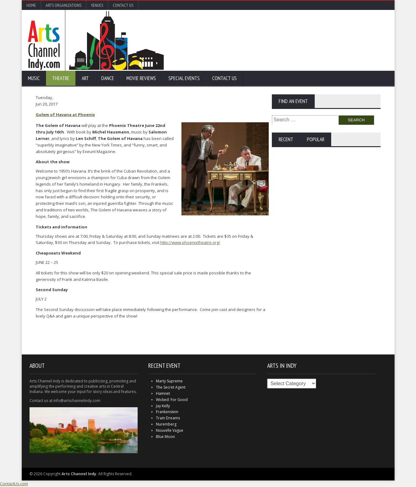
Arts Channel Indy (96, 40)
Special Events (184, 78)
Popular (315, 139)
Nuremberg (166, 424)
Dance (107, 78)
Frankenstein (167, 411)
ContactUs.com (14, 483)
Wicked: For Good (172, 399)
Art (85, 78)
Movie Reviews (141, 78)
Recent (286, 139)
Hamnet (163, 393)
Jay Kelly (163, 405)
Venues (97, 5)
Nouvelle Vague (169, 430)
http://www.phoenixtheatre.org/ (190, 242)
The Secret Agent (170, 387)
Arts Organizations (63, 5)
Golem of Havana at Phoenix (65, 114)
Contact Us (123, 5)
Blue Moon (165, 436)
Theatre (60, 78)
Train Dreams (168, 418)
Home (31, 5)
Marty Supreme (169, 381)
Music (34, 78)
